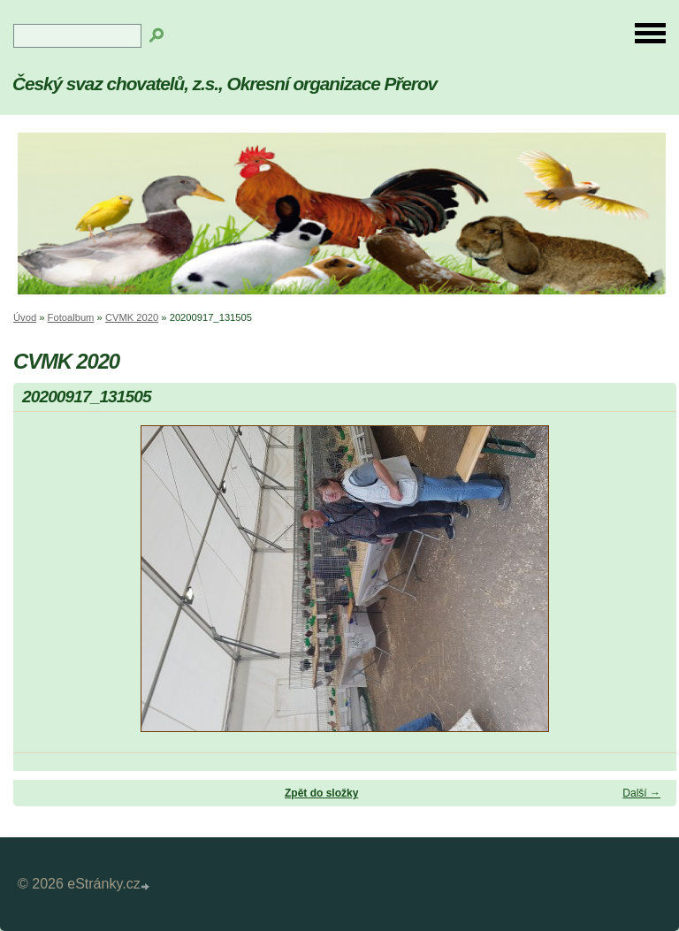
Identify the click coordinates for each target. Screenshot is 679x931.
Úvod (24, 317)
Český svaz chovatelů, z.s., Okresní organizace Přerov (224, 83)
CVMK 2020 (131, 317)
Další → (641, 793)
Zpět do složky (321, 793)
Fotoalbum (71, 317)
